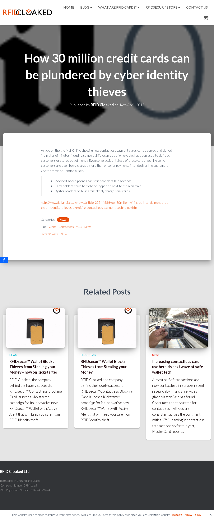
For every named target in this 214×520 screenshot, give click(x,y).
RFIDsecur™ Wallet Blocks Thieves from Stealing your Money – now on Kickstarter (33, 366)
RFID (63, 233)
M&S (79, 226)
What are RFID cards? (118, 7)
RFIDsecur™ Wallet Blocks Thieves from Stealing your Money (104, 366)
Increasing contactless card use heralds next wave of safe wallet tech (177, 366)
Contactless (66, 226)
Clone (52, 226)
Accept (177, 514)
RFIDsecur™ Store (163, 7)
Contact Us (197, 7)
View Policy (193, 514)
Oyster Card (50, 233)
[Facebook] (4, 260)
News (63, 220)
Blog (86, 7)
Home (68, 7)
